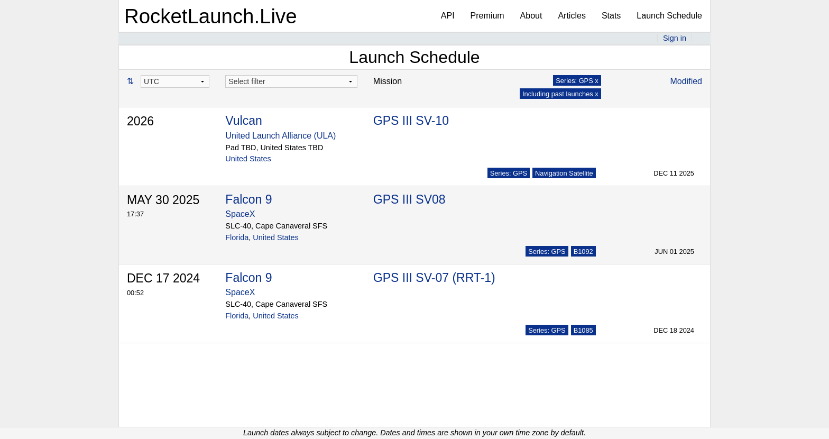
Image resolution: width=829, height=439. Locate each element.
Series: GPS (508, 173)
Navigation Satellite (564, 173)
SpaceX (240, 213)
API (448, 15)
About (531, 15)
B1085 (583, 330)
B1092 (583, 251)
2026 (140, 121)
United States (248, 158)
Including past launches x (560, 94)
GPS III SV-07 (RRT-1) (434, 278)
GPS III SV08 (409, 199)
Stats (611, 15)
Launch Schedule (669, 15)
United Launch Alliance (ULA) (280, 135)
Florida (236, 237)
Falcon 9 (248, 199)
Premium (487, 15)
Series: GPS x (577, 81)
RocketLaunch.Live (210, 16)
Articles (571, 15)
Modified (686, 81)
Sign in (674, 38)
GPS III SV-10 (411, 120)
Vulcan (243, 120)
